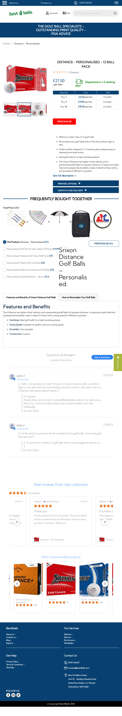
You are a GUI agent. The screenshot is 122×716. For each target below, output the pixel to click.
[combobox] (96, 13)
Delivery (67, 634)
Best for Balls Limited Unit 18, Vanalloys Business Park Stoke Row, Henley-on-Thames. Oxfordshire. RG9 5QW (80, 681)
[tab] (31, 297)
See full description (63, 175)
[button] (9, 80)
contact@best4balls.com (76, 668)
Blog (8, 640)
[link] (61, 539)
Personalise (64, 121)
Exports (9, 643)
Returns (67, 637)
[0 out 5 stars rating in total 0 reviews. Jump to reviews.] (66, 72)
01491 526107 (85, 2)
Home (6, 43)
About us (13, 3)
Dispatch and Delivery (70, 190)
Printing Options (67, 183)
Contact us (46, 3)
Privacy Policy (12, 662)
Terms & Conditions (14, 665)
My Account (69, 640)
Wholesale (68, 643)
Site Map (10, 667)
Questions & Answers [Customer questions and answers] (60, 355)
